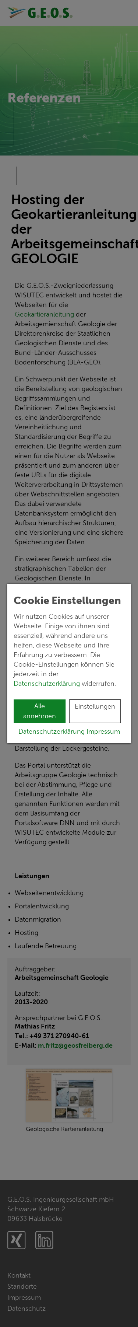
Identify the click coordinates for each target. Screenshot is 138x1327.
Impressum (103, 731)
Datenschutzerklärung (48, 683)
